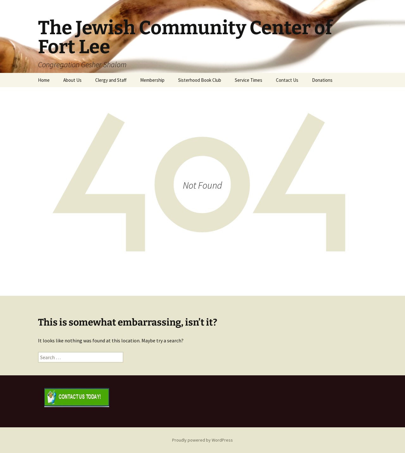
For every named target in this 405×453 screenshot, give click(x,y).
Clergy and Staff (111, 80)
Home (44, 80)
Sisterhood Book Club (199, 80)
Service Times (248, 80)
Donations (322, 80)
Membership (152, 80)
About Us (72, 80)
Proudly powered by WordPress (202, 440)
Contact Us (287, 80)
